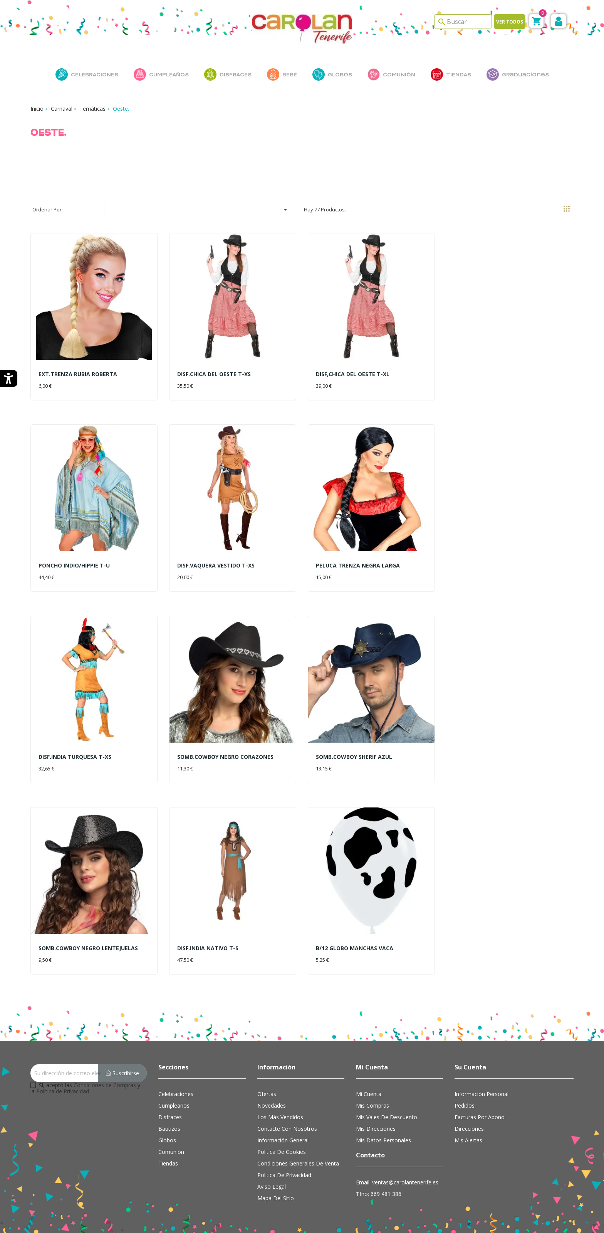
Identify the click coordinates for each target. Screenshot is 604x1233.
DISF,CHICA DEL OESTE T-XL (352, 374)
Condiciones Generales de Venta (298, 1163)
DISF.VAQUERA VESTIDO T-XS (216, 565)
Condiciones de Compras (105, 1085)
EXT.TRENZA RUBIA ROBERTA (78, 374)
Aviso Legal (271, 1186)
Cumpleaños (174, 1105)
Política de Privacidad (62, 1091)
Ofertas (266, 1094)
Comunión (171, 1151)
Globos (167, 1140)
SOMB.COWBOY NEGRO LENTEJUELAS (88, 948)
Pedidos (465, 1105)
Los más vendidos (280, 1117)
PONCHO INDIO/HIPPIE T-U (74, 565)
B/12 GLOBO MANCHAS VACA (354, 948)
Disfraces (170, 1117)
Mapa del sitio (275, 1198)
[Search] (463, 21)
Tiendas (168, 1163)
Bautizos (169, 1128)
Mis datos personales (383, 1140)
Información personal (481, 1094)
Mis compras (372, 1105)
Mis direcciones (376, 1128)
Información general (283, 1140)
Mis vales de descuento (386, 1117)
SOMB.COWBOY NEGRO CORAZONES (225, 756)
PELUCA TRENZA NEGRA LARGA (358, 565)
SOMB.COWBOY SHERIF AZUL (354, 756)
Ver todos (509, 22)
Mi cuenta (368, 1094)
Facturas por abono (480, 1117)
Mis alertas (468, 1140)
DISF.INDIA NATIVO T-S (207, 948)
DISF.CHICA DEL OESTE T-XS (214, 374)
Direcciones (469, 1128)
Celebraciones (175, 1094)
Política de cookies (281, 1151)
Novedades (271, 1105)
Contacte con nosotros (287, 1128)
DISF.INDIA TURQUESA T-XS (75, 756)
